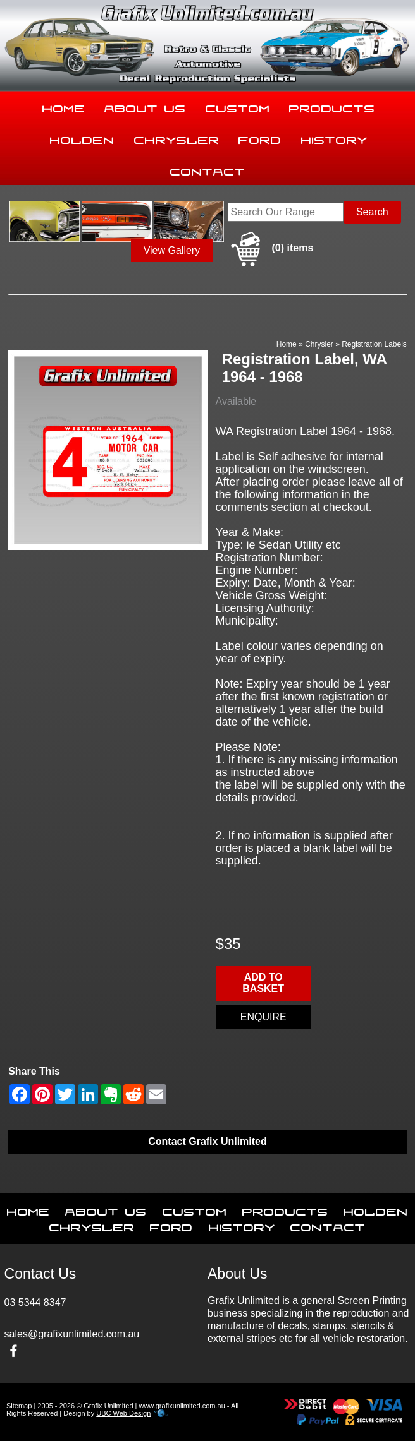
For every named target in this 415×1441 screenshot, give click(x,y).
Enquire (263, 1017)
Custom (238, 106)
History (334, 137)
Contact (207, 169)
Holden (82, 137)
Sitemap (19, 1405)
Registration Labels (374, 344)
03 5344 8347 (35, 1302)
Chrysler (177, 137)
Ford (260, 137)
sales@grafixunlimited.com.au (72, 1334)
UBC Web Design (123, 1413)
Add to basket (263, 983)
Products (332, 106)
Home (63, 106)
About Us (145, 106)
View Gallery (172, 250)
